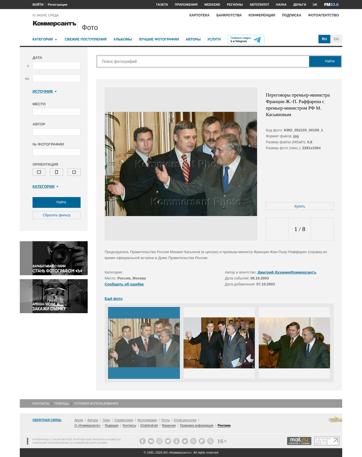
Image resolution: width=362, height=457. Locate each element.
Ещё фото (113, 298)
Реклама (223, 425)
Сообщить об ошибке (124, 284)
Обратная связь (47, 420)
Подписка (291, 15)
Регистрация (57, 4)
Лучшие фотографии (159, 39)
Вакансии (169, 425)
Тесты (165, 420)
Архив (78, 420)
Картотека (199, 15)
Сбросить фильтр (56, 215)
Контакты (41, 403)
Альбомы (122, 39)
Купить (299, 206)
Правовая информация (196, 425)
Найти (56, 202)
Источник (45, 91)
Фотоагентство (323, 15)
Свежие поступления (86, 39)
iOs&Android (149, 425)
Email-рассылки (185, 420)
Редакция (111, 425)
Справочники (123, 420)
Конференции (262, 15)
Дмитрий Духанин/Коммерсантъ (287, 272)
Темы (106, 420)
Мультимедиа (147, 420)
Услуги (214, 39)
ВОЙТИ (38, 4)
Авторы (193, 39)
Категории (43, 39)
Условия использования (96, 403)
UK (315, 4)
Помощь (61, 403)
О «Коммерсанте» (87, 425)
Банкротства (229, 15)
